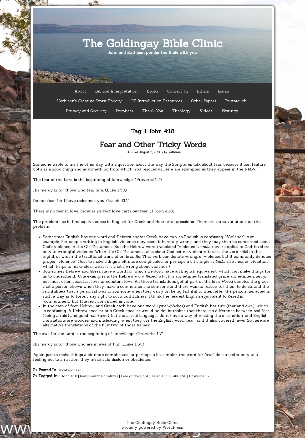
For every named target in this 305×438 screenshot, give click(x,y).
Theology (181, 110)
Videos (206, 110)
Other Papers (203, 100)
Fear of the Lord (134, 376)
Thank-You (152, 110)
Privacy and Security (86, 110)
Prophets (124, 110)
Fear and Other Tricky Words (152, 144)
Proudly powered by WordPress (152, 427)
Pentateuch (236, 100)
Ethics (203, 91)
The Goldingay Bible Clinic (152, 43)
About (80, 91)
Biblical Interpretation (116, 91)
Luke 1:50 (178, 376)
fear (83, 376)
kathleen (175, 152)
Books (152, 91)
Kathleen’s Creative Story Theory (89, 100)
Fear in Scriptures (103, 376)
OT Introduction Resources (156, 100)
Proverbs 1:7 (199, 376)
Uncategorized (69, 370)
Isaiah (223, 91)
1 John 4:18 (68, 376)
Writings (229, 110)
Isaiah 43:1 (159, 376)
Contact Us (177, 91)
